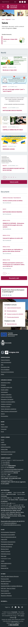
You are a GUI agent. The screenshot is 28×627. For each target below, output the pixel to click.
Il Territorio (3, 444)
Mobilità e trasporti (5, 406)
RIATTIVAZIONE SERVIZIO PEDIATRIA (12, 110)
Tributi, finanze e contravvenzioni (9, 411)
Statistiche (3, 566)
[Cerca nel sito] (24, 6)
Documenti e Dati (5, 367)
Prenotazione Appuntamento (8, 542)
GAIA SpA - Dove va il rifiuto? (8, 588)
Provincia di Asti (5, 579)
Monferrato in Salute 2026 (10, 39)
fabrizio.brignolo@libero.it (10, 523)
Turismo (3, 414)
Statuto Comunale (5, 551)
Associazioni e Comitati (6, 454)
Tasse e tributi (4, 427)
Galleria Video (4, 449)
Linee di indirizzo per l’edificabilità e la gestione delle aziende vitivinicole (13, 250)
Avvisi (4, 209)
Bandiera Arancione (6, 581)
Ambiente (3, 385)
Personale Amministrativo (7, 372)
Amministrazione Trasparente (8, 532)
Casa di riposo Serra (6, 593)
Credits (2, 561)
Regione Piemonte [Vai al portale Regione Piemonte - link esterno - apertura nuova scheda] (5, 1)
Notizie (2, 424)
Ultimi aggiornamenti (6, 563)
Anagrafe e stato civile (6, 387)
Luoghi (2, 442)
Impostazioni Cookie (6, 558)
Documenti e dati (14, 278)
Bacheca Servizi (5, 549)
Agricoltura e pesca (5, 382)
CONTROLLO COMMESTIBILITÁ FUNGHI (13, 130)
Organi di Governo (5, 360)
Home (3, 19)
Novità (5, 67)
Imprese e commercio (6, 404)
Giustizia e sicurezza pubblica (8, 402)
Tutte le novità (14, 182)
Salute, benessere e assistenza (8, 409)
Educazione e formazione (7, 399)
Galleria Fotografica (5, 447)
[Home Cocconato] (13, 7)
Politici (2, 374)
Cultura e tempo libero (6, 397)
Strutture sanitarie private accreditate (12, 200)
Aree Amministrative (6, 362)
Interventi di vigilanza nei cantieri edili (13, 238)
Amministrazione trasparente (12, 198)
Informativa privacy (5, 554)
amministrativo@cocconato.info (12, 471)
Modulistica (6, 220)
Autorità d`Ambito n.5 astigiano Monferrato (11, 586)
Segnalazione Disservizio (7, 544)
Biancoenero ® (15, 621)
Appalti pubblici (4, 390)
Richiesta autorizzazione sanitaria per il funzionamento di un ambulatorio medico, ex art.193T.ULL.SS (14, 264)
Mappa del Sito (4, 568)
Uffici (2, 365)
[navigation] (3, 6)
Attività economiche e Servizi (8, 452)
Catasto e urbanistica (6, 394)
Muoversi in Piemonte (6, 595)
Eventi (2, 440)
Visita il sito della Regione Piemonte (10, 576)
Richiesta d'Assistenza (6, 546)
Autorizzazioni (4, 392)
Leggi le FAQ (4, 539)
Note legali (3, 556)
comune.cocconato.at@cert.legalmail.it (13, 469)
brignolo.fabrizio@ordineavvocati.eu (12, 525)
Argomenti (8, 19)
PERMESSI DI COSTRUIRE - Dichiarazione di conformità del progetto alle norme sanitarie (13, 225)
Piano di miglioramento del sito (8, 537)
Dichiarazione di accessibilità (8, 534)
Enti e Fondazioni (5, 369)
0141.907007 (6, 462)
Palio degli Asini (5, 583)
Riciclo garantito (5, 591)
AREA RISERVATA (13, 625)
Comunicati (3, 429)
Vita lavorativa (4, 416)
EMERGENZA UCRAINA (9, 149)
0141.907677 (6, 464)
